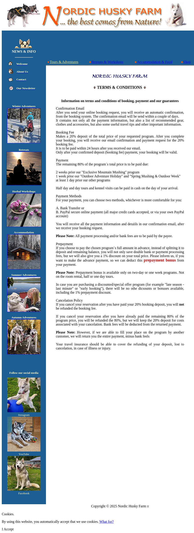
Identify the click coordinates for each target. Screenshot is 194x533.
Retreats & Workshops (106, 62)
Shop (186, 62)
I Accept (8, 529)
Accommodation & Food (153, 62)
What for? (106, 521)
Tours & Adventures (62, 62)
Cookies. (8, 514)
